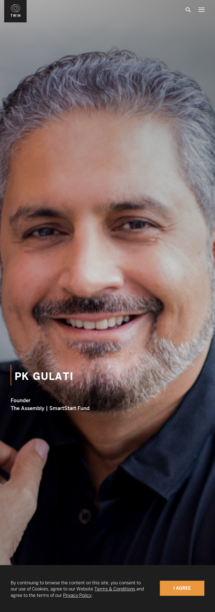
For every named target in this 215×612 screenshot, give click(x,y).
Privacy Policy (77, 595)
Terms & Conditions (114, 589)
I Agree (182, 588)
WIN (15, 3)
